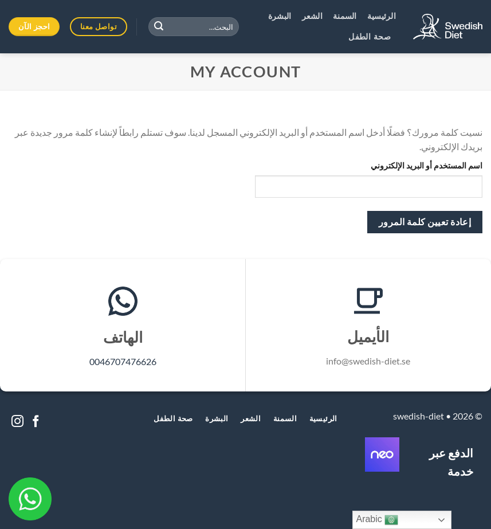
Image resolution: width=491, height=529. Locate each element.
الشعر (312, 16)
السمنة (345, 16)
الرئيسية (381, 16)
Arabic (377, 520)
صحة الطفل (369, 37)
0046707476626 (122, 361)
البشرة (280, 16)
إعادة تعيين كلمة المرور (425, 222)
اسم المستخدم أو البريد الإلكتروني (426, 165)
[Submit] (158, 27)
